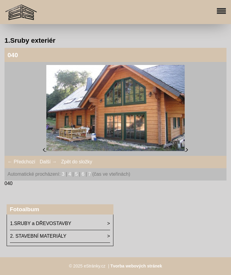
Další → (48, 161)
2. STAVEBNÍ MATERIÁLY (38, 236)
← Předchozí (21, 161)
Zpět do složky (76, 161)
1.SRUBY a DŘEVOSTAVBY (40, 223)
